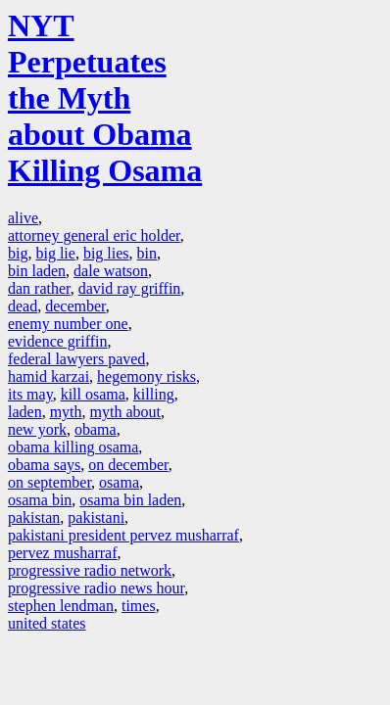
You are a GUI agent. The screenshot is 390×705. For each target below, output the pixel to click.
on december (128, 464)
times (139, 605)
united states (47, 623)
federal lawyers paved (76, 359)
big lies (106, 253)
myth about (125, 411)
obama (95, 429)
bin (147, 253)
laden (25, 411)
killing (153, 394)
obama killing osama (73, 447)
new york (37, 429)
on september (49, 482)
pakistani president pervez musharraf (123, 535)
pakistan (34, 517)
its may (30, 394)
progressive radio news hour (96, 588)
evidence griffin (57, 341)
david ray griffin (129, 288)
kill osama (93, 394)
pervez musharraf (63, 552)
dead (22, 306)
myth (66, 411)
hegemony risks (146, 376)
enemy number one (68, 323)
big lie (54, 253)
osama (119, 482)
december (75, 306)
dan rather (39, 288)
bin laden (37, 270)
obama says (44, 464)
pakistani (96, 517)
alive (23, 218)
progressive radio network (89, 570)
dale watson (110, 270)
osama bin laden (130, 500)
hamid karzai (48, 376)
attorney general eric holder (94, 235)
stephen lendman (61, 605)
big (17, 253)
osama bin (40, 500)
